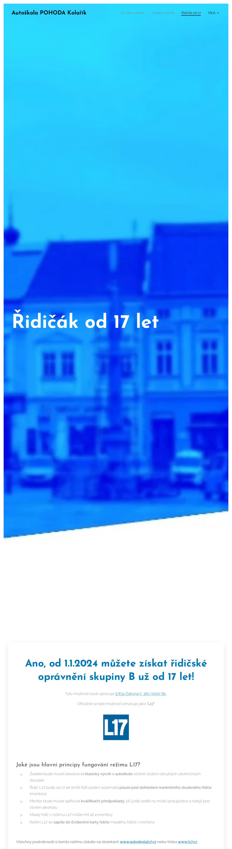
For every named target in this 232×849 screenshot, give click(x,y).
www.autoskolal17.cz (138, 841)
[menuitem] (127, 13)
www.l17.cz (187, 841)
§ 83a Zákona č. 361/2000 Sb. (141, 693)
